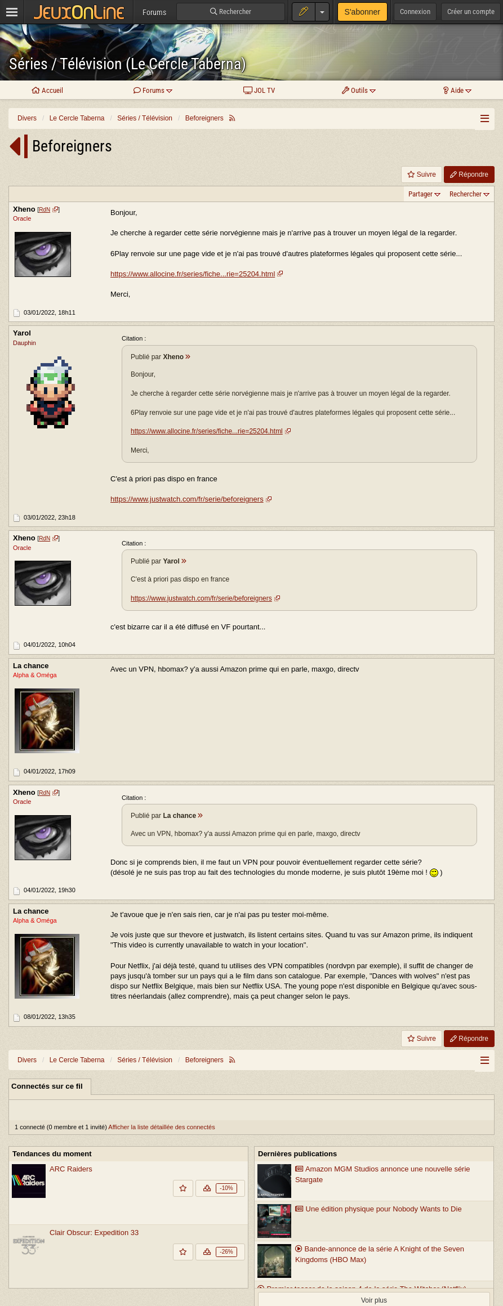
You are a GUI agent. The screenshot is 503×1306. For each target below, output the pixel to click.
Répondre (469, 174)
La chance (31, 665)
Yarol (22, 333)
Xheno (24, 209)
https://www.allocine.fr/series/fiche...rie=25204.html (192, 274)
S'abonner (362, 11)
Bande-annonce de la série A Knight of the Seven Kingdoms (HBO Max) (379, 1254)
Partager (420, 194)
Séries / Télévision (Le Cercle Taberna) (127, 64)
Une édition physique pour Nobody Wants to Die (378, 1209)
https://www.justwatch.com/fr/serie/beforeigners (187, 499)
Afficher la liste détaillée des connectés (161, 1127)
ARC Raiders (71, 1169)
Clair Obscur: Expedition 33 (94, 1232)
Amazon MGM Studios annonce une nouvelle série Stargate (382, 1174)
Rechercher (465, 194)
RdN (44, 210)
